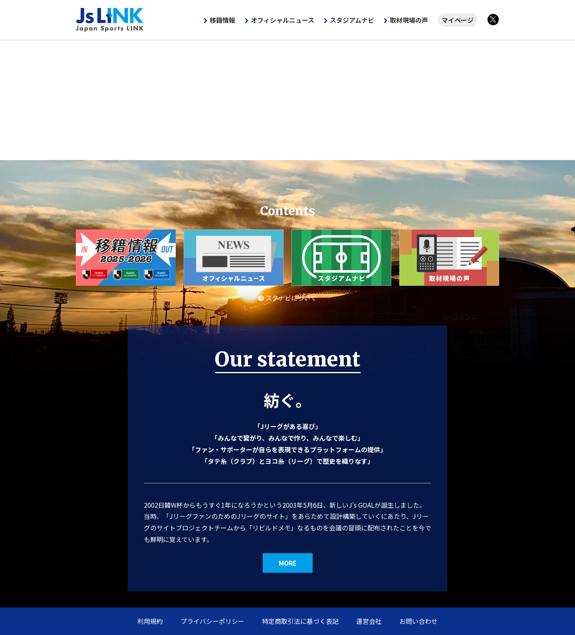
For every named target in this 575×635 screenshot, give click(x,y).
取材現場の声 (409, 20)
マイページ (458, 20)
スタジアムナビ (352, 20)
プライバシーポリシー (212, 621)
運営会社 (369, 621)
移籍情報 (222, 20)
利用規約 (150, 621)
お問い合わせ (418, 621)
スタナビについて (287, 298)
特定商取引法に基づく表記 (300, 621)
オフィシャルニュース (282, 20)
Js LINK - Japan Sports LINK (110, 20)
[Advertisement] (287, 100)
